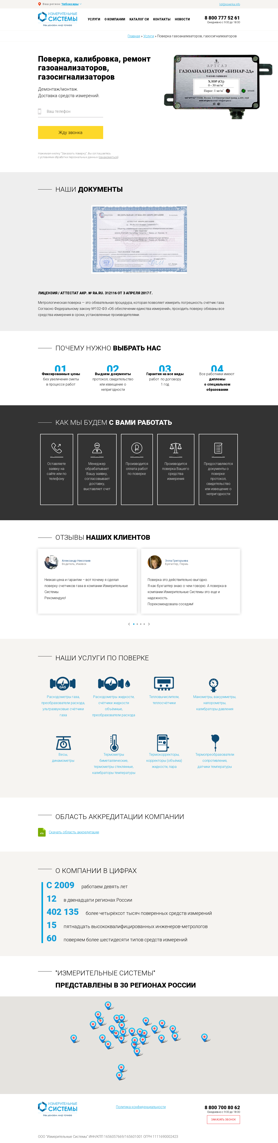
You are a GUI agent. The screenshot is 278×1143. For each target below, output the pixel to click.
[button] (97, 1015)
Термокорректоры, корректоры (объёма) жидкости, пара (164, 751)
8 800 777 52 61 (222, 18)
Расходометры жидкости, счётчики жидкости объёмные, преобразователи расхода (113, 696)
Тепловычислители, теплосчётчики (164, 690)
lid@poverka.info (229, 4)
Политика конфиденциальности (141, 1107)
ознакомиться (108, 157)
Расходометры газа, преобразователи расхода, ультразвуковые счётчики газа (63, 696)
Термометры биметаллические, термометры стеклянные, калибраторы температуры (113, 754)
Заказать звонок (223, 1119)
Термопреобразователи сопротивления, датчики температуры (214, 751)
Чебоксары (70, 4)
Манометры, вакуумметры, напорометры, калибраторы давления (214, 693)
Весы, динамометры (63, 748)
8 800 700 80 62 (222, 1107)
